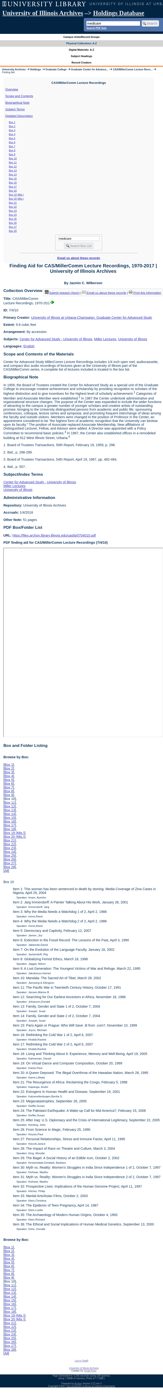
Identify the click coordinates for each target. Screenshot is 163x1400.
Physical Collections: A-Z (81, 43)
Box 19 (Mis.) (16, 194)
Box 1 (12, 122)
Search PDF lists (96, 28)
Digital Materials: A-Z (81, 49)
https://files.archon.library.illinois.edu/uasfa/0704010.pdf (54, 535)
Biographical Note (17, 102)
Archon (78, 1383)
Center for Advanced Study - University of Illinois (56, 339)
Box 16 (13, 182)
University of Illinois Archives (42, 13)
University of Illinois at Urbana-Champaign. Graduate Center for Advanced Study (91, 317)
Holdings (35, 69)
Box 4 (12, 134)
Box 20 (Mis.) (16, 198)
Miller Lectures (105, 339)
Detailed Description (19, 116)
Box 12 (13, 166)
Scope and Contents (19, 96)
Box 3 (12, 130)
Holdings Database (118, 13)
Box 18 (13, 190)
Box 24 (13, 214)
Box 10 (13, 158)
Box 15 (13, 178)
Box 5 (12, 138)
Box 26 (13, 222)
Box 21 (13, 202)
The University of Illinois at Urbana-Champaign (90, 1386)
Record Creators (81, 62)
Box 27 (13, 226)
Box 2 (12, 126)
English (28, 346)
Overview (11, 89)
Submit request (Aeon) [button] (62, 293)
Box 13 (13, 170)
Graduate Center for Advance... (89, 69)
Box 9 (12, 154)
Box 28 (13, 230)
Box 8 (12, 150)
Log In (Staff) (81, 1361)
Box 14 (13, 174)
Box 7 (12, 146)
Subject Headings (81, 56)
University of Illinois (132, 339)
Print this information (145, 293)
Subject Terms (15, 109)
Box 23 (13, 210)
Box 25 (13, 218)
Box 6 (12, 142)
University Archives (13, 69)
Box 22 (13, 206)
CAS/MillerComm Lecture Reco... (132, 69)
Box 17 (13, 186)
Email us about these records (78, 258)
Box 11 (13, 162)
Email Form (90, 1370)
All (6, 871)
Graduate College (56, 69)
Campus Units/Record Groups (81, 37)
